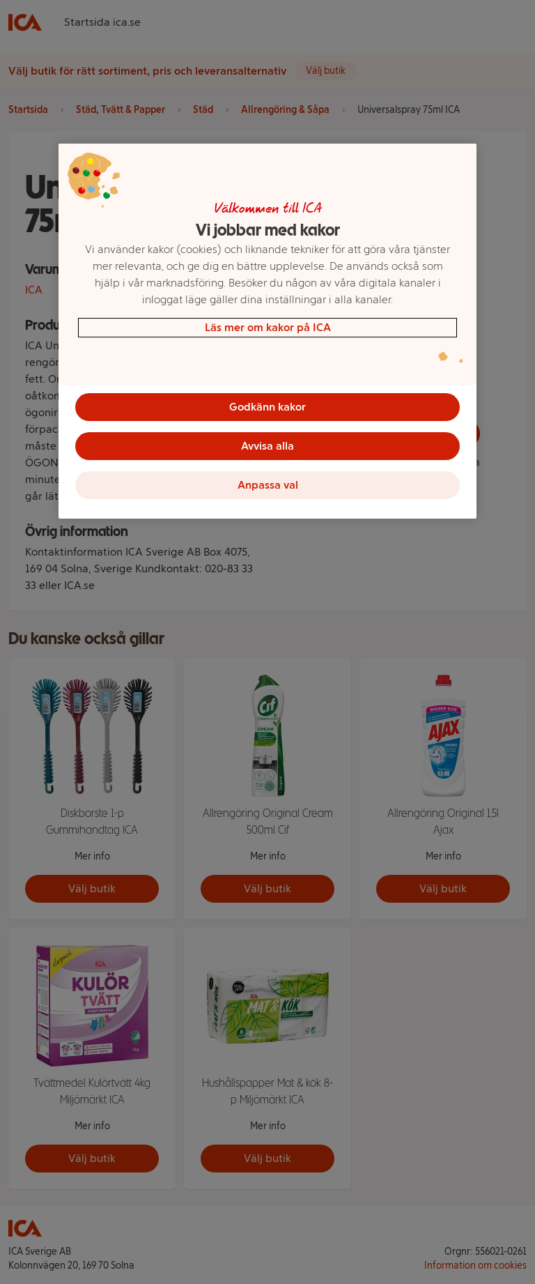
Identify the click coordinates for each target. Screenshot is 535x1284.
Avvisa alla (267, 445)
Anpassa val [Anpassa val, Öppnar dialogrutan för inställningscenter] (268, 484)
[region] (267, 331)
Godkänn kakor (267, 406)
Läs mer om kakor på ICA (268, 327)
